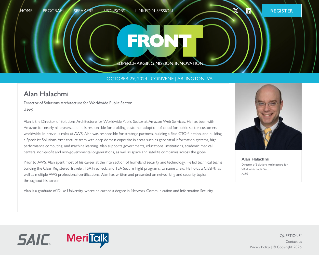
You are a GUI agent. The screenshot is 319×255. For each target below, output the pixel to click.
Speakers (83, 10)
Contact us (294, 241)
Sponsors (114, 10)
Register (281, 10)
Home (26, 10)
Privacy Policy (260, 246)
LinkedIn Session (154, 10)
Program (53, 10)
